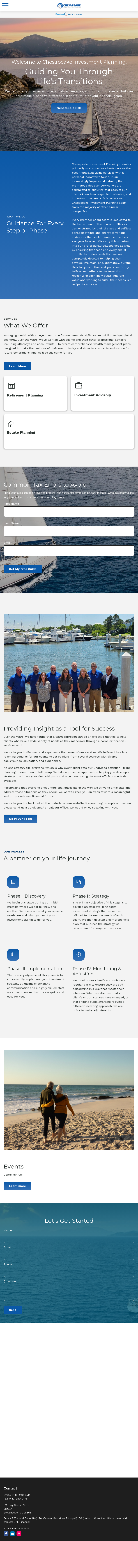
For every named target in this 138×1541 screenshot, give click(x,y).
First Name (11, 503)
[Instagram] (19, 1533)
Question (10, 1281)
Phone (8, 1264)
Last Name (11, 523)
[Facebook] (6, 1533)
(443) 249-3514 (21, 1494)
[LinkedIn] (12, 1533)
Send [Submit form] (13, 1310)
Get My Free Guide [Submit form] (22, 569)
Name (8, 1230)
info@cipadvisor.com (16, 1528)
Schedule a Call (69, 108)
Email (8, 542)
